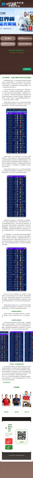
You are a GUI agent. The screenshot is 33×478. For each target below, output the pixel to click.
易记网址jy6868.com (25, 38)
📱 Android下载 (9, 441)
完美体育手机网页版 (8, 44)
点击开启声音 (27, 69)
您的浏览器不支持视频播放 (16, 63)
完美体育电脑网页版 (25, 44)
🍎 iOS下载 (8, 447)
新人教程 (8, 38)
